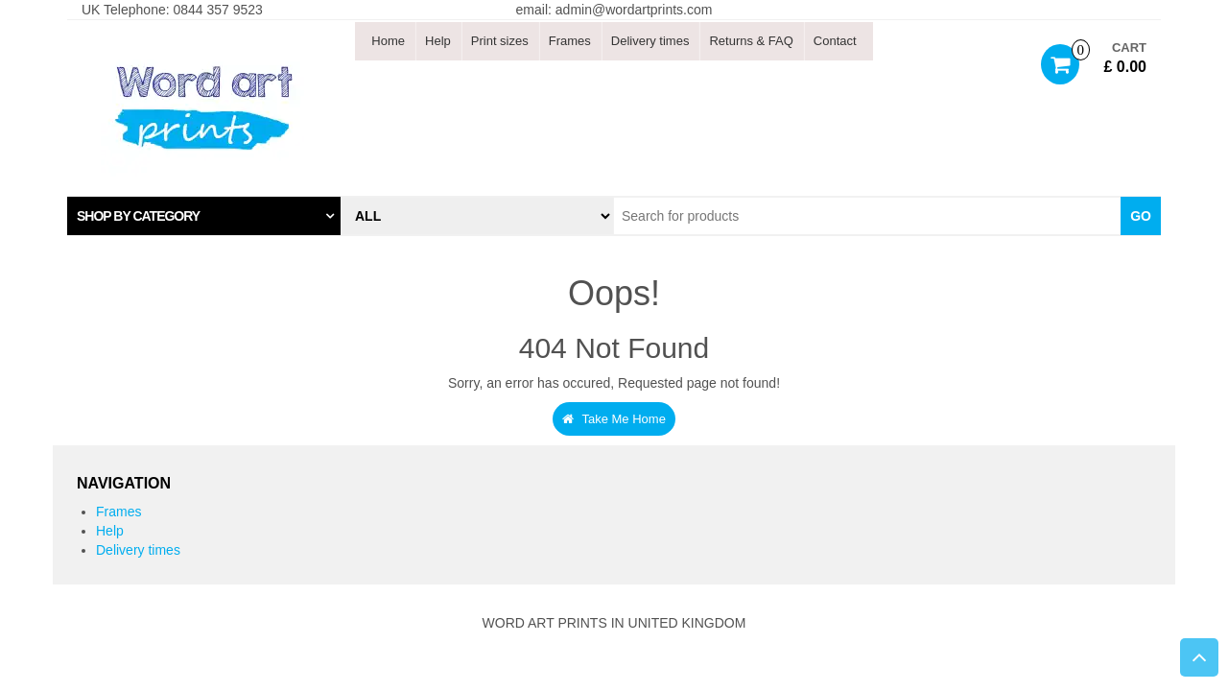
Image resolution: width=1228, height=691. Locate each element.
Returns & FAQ (750, 41)
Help (438, 41)
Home (388, 41)
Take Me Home (614, 419)
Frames (570, 41)
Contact (835, 41)
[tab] (204, 216)
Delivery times (650, 41)
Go (1140, 216)
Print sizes (500, 41)
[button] (204, 216)
